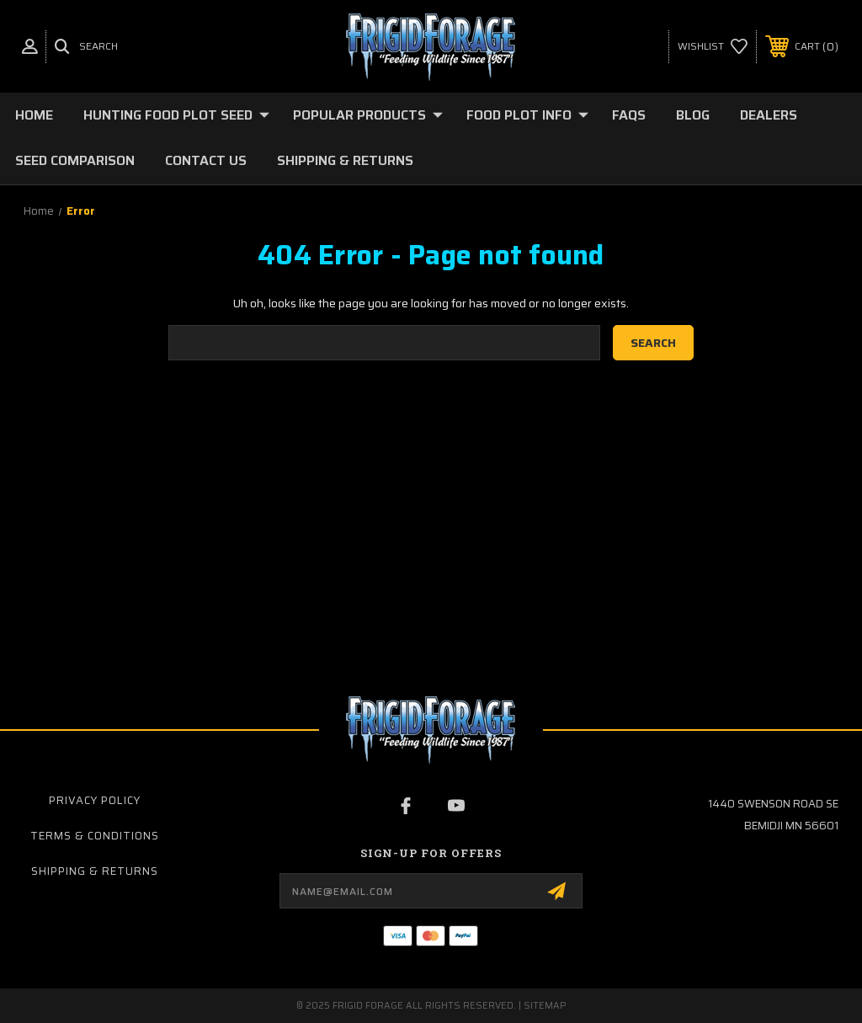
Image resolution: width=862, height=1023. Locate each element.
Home (34, 114)
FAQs (629, 114)
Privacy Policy (95, 800)
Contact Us (206, 160)
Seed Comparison (75, 160)
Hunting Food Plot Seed (176, 114)
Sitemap (545, 1006)
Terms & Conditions (94, 836)
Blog (693, 114)
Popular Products (368, 114)
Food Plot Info (527, 114)
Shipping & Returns (345, 160)
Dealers (768, 114)
